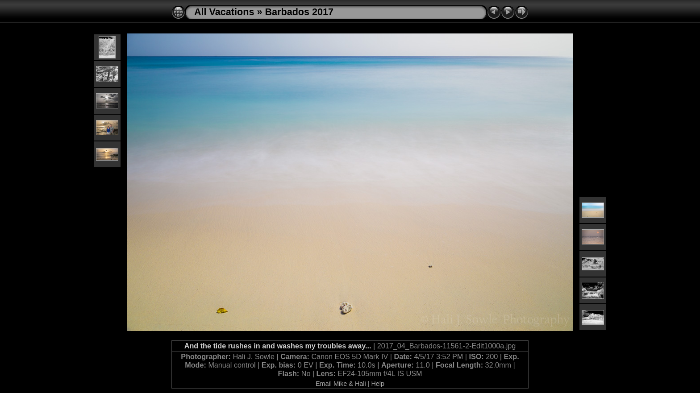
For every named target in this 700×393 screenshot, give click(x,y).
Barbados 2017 (299, 11)
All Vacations (224, 11)
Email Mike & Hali (341, 383)
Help (377, 383)
